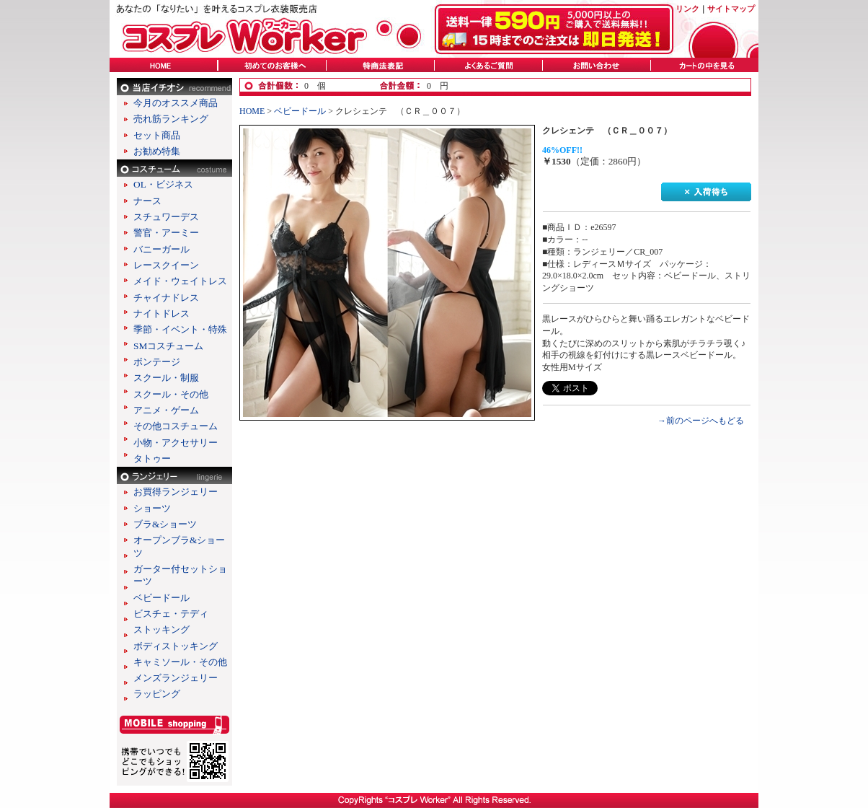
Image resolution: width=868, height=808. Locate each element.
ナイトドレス (161, 313)
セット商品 (156, 135)
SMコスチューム (168, 346)
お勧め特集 (156, 151)
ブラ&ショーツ (165, 524)
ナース (147, 201)
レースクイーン (166, 265)
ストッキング (161, 629)
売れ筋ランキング (170, 118)
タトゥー (152, 458)
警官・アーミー (166, 232)
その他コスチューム (175, 426)
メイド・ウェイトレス (180, 281)
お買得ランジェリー (175, 491)
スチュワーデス (166, 216)
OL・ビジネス (163, 184)
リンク (687, 9)
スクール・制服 (166, 377)
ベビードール (161, 597)
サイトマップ (731, 9)
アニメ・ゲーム (166, 410)
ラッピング (156, 693)
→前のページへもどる (700, 421)
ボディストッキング (175, 646)
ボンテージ (156, 361)
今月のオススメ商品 (175, 102)
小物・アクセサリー (175, 442)
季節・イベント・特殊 (180, 329)
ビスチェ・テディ (170, 613)
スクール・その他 (170, 394)
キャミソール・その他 (180, 661)
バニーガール (161, 249)
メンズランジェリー (175, 677)
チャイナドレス (166, 297)
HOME (252, 111)
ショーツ (152, 508)
